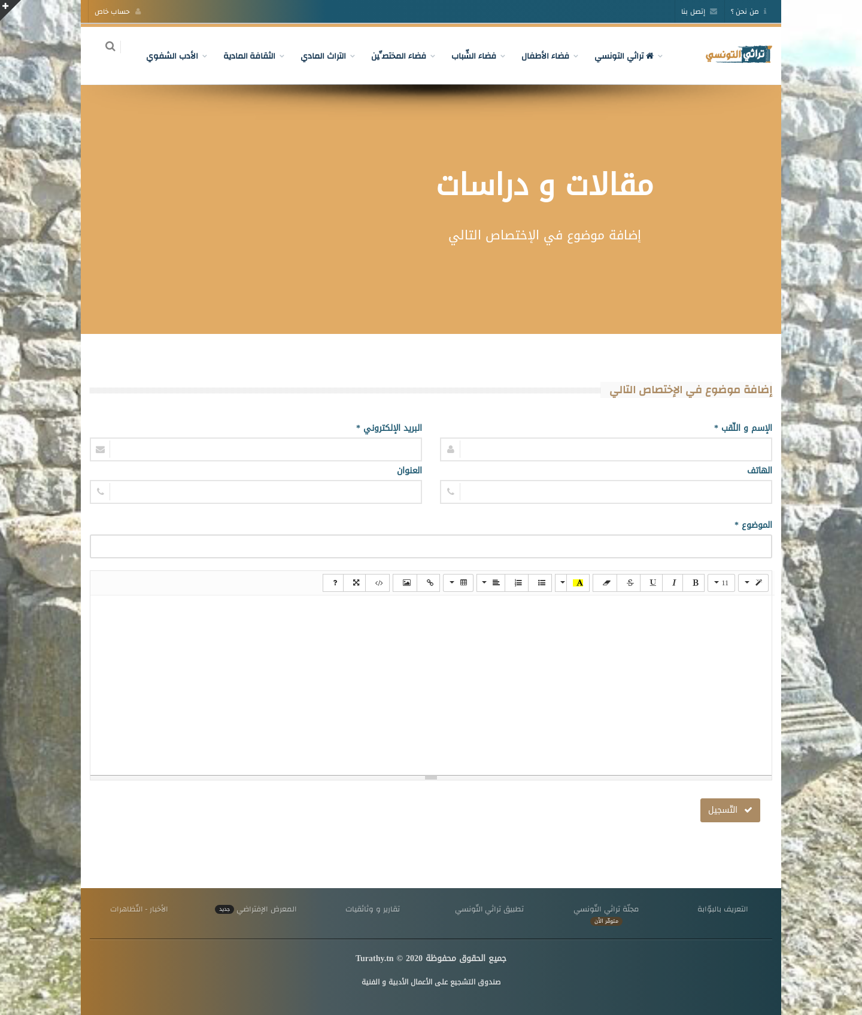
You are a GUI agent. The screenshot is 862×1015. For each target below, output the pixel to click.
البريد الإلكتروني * (389, 428)
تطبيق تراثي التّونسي (489, 908)
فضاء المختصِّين (392, 55)
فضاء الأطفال (538, 55)
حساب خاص (118, 11)
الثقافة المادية (242, 55)
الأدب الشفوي (165, 55)
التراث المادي (316, 55)
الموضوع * (753, 525)
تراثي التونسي (616, 55)
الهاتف (759, 470)
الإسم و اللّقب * (743, 428)
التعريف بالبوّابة (722, 908)
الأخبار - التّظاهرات (139, 908)
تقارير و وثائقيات (372, 908)
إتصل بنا (699, 11)
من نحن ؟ (748, 11)
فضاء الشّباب (467, 55)
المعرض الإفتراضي (255, 908)
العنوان (409, 470)
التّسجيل (730, 810)
